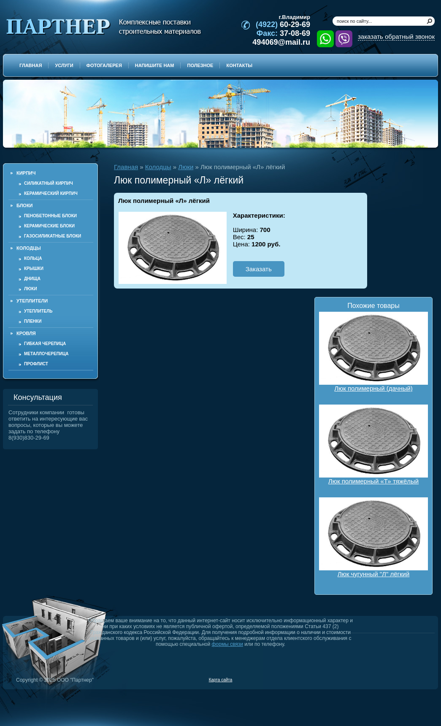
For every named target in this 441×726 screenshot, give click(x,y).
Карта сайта (221, 679)
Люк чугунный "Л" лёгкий (373, 537)
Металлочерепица (46, 353)
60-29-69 (283, 24)
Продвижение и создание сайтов (414, 679)
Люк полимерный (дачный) (373, 352)
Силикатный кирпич (48, 183)
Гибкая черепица (45, 343)
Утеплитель (38, 311)
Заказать (259, 269)
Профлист (36, 364)
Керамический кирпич (51, 193)
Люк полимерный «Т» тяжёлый (373, 445)
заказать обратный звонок (396, 36)
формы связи (227, 644)
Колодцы (158, 166)
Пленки (32, 321)
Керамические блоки (49, 226)
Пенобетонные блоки (50, 215)
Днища (32, 278)
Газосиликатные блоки (52, 236)
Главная (126, 166)
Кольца (33, 258)
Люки (30, 288)
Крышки (33, 268)
